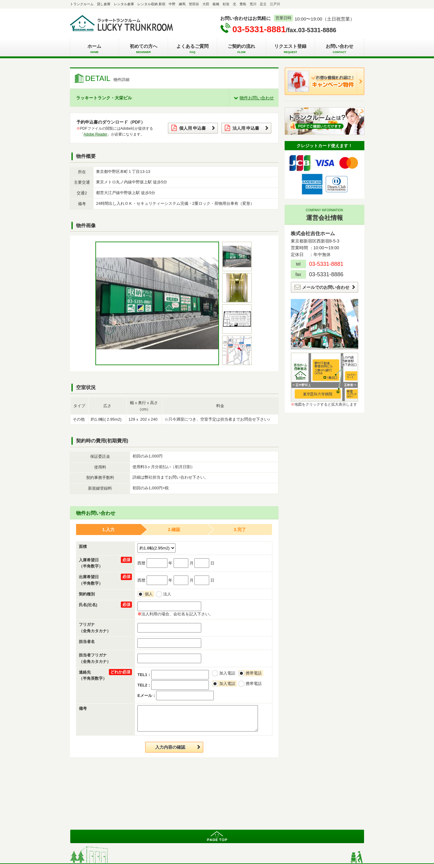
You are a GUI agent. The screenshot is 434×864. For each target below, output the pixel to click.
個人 (149, 594)
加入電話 (228, 673)
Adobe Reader (95, 134)
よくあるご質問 (192, 49)
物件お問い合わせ (257, 97)
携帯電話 (254, 673)
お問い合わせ (339, 49)
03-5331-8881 (259, 29)
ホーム (94, 49)
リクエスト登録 (290, 49)
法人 (168, 594)
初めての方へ (143, 49)
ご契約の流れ (241, 49)
